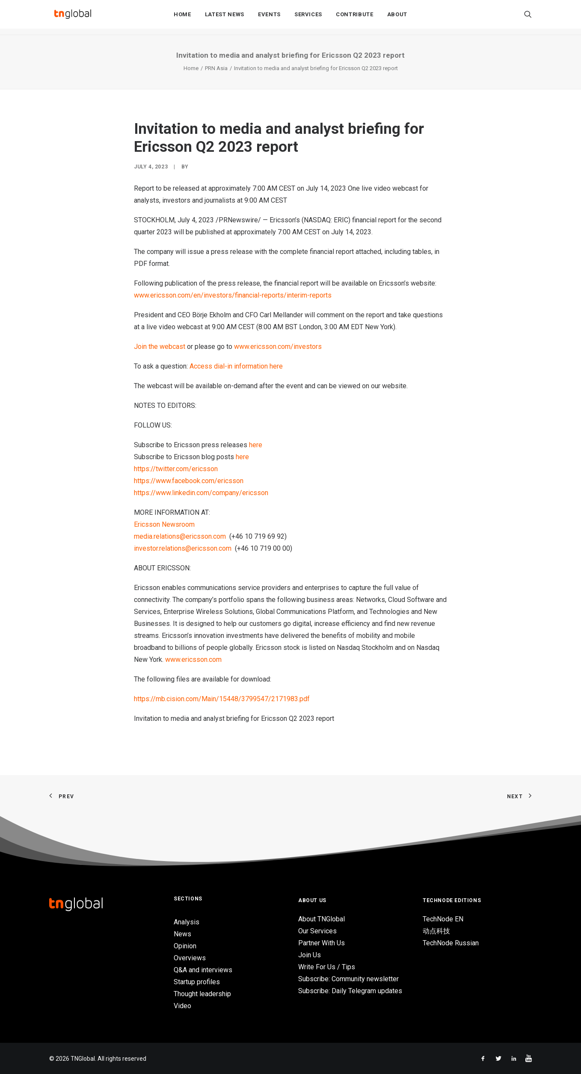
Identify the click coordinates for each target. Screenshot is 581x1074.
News (182, 934)
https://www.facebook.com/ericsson (188, 481)
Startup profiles (197, 982)
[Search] (528, 17)
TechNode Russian (451, 943)
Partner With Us (321, 943)
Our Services (317, 931)
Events (269, 18)
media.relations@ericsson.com (180, 536)
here (255, 445)
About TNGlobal (321, 919)
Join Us (309, 955)
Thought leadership (202, 994)
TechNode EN (443, 919)
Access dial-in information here (236, 366)
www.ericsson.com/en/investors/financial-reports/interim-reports (233, 295)
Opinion (185, 946)
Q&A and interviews (203, 970)
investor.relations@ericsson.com (182, 548)
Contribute (355, 18)
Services (308, 18)
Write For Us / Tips (326, 967)
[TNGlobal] (72, 18)
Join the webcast (159, 346)
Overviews (190, 958)
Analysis (186, 922)
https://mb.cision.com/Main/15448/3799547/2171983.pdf (222, 699)
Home (182, 18)
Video (182, 1006)
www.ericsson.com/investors (278, 346)
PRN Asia (216, 68)
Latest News (224, 18)
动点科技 (436, 931)
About (397, 18)
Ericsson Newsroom (164, 524)
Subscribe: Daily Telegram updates (350, 991)
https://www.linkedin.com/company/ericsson (201, 493)
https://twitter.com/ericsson (176, 469)
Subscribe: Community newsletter (348, 979)
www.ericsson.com (193, 659)
